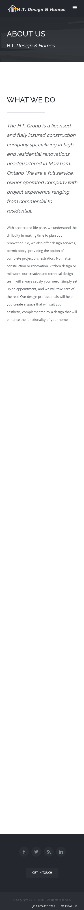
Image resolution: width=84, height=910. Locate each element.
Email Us (69, 906)
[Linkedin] (61, 852)
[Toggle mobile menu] (75, 7)
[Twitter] (36, 852)
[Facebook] (24, 852)
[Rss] (49, 852)
